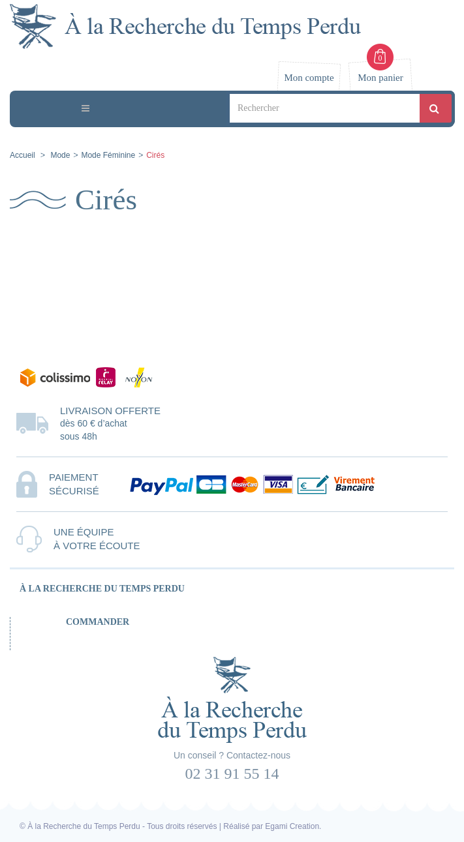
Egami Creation (292, 826)
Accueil (22, 155)
